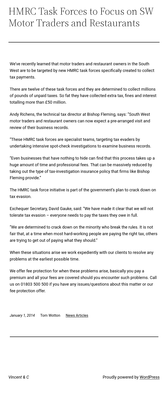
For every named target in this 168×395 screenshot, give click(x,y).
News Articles (77, 315)
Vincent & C (18, 377)
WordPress (150, 377)
